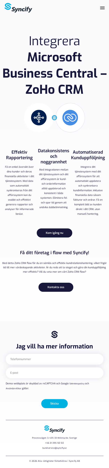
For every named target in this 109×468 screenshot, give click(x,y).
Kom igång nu (54, 233)
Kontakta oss (56, 287)
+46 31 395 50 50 (54, 443)
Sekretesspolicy (76, 383)
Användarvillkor (13, 388)
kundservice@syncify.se (54, 448)
